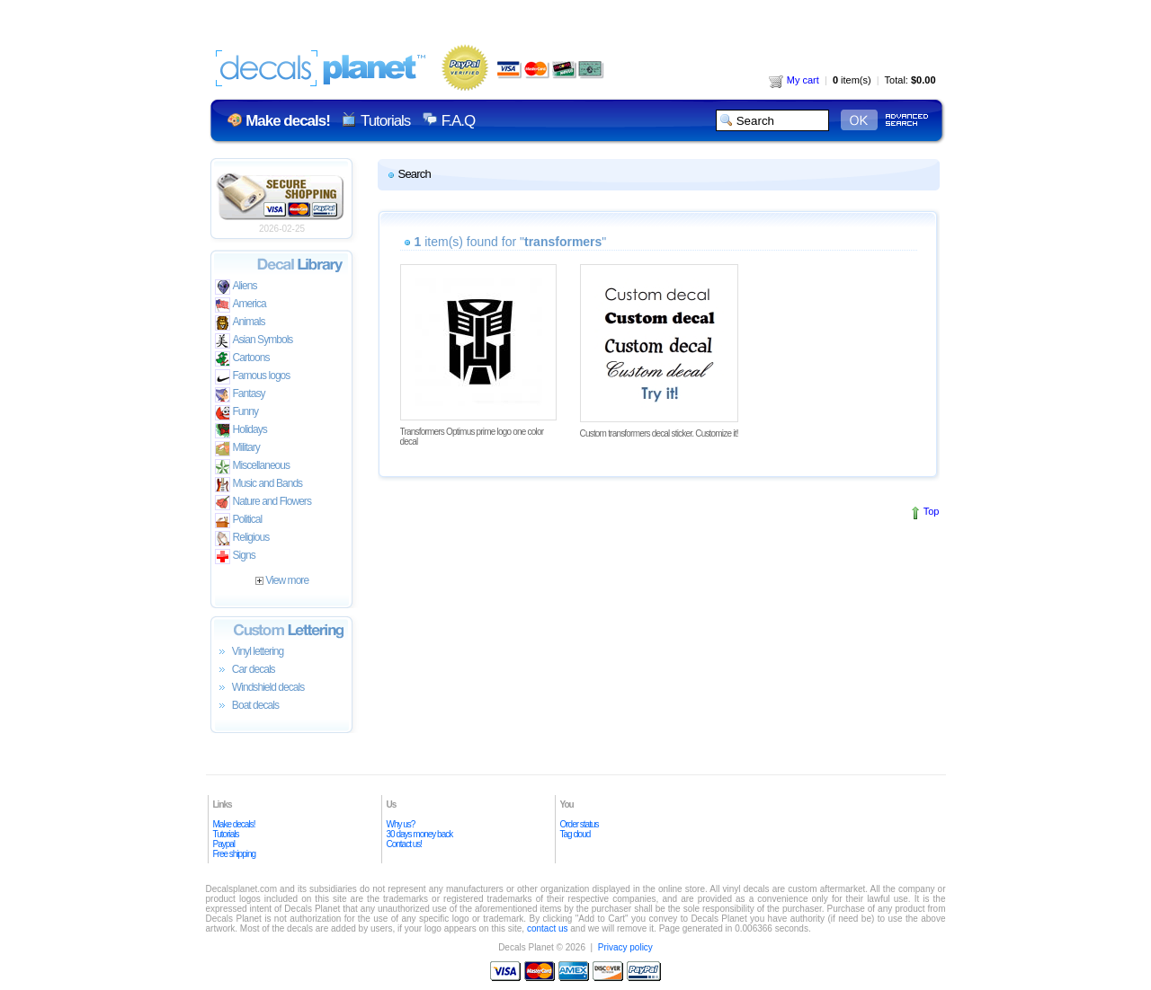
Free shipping (234, 854)
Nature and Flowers (263, 502)
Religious (242, 538)
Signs (235, 556)
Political (239, 520)
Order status (579, 824)
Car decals (245, 670)
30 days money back (420, 834)
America (240, 305)
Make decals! (234, 824)
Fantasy (240, 394)
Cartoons (242, 359)
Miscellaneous (252, 466)
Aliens (236, 287)
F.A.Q (458, 120)
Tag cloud (575, 834)
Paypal (224, 844)
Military (237, 448)
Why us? (401, 824)
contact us (547, 928)
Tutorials (385, 120)
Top (931, 511)
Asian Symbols (254, 341)
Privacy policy (625, 947)
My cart (794, 80)
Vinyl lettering (249, 652)
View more (281, 580)
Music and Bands (259, 484)
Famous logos (252, 377)
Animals (240, 323)
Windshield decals (260, 688)
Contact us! (405, 844)
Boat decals (247, 706)
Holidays (241, 430)
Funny (237, 412)
